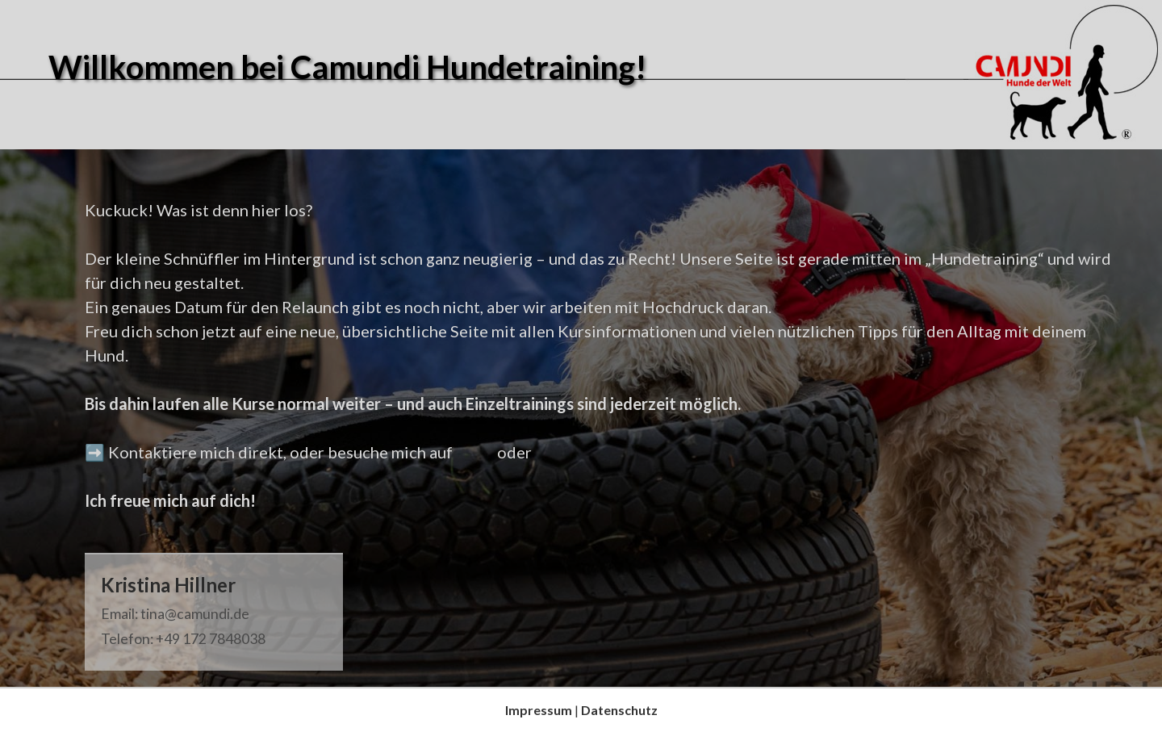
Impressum (538, 709)
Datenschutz (619, 709)
